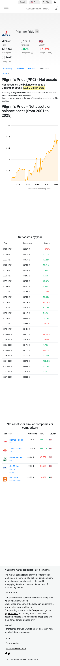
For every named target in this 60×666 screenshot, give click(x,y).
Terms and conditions (16, 648)
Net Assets (44, 69)
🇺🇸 (34, 2)
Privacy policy (12, 643)
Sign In (23, 2)
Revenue (20, 69)
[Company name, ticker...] (41, 8)
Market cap (7, 69)
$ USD (46, 2)
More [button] (5, 74)
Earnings (31, 69)
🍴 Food (7, 57)
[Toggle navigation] (6, 8)
